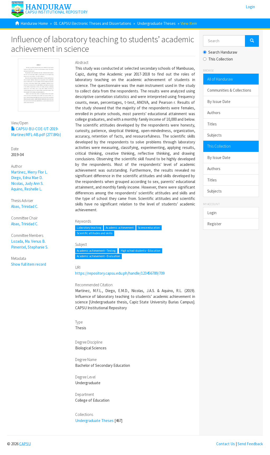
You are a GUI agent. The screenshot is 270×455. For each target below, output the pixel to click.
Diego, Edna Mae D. (27, 177)
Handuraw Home (34, 23)
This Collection (218, 59)
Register (214, 223)
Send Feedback (250, 443)
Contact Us (225, 443)
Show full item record (28, 264)
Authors (213, 112)
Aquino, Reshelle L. (26, 188)
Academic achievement (120, 227)
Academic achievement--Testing (96, 250)
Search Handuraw (220, 52)
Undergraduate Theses (156, 23)
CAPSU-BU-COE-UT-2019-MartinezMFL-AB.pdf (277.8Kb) (36, 131)
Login (211, 212)
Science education (149, 227)
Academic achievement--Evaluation (98, 256)
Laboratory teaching (89, 227)
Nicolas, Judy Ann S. (27, 183)
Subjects (214, 135)
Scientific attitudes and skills (94, 233)
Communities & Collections (229, 90)
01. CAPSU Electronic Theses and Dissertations (92, 23)
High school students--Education (140, 250)
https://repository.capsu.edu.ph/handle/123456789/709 (120, 273)
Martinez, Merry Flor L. (29, 172)
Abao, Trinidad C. (24, 206)
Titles (212, 123)
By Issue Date (218, 101)
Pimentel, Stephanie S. (29, 247)
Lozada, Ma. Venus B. (28, 241)
